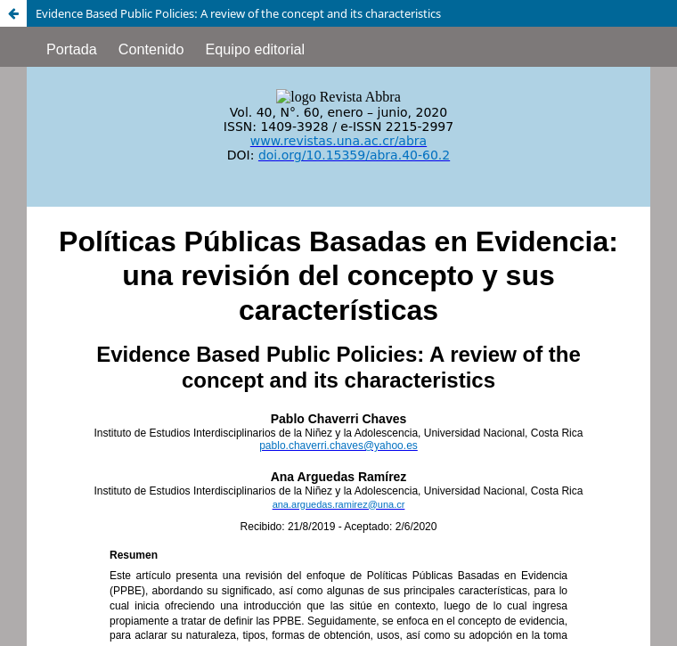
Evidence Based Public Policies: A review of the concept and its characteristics (238, 13)
